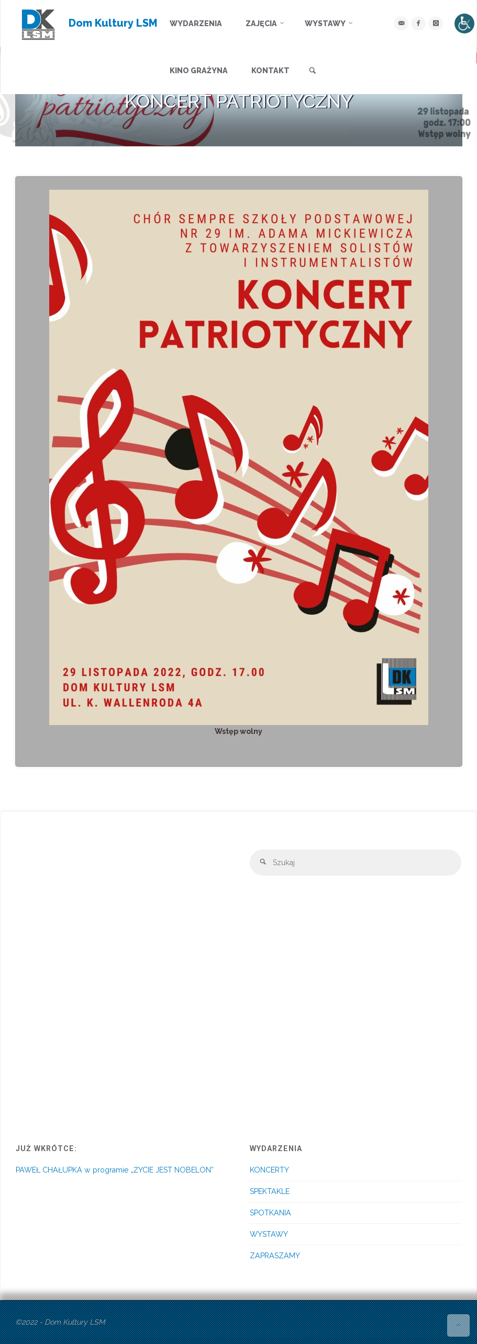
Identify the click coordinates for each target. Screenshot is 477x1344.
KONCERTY (269, 1170)
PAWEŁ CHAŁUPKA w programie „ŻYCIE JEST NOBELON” (115, 1170)
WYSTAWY (269, 1234)
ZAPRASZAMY (275, 1255)
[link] (312, 71)
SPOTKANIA (270, 1213)
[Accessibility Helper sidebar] (464, 23)
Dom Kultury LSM (113, 23)
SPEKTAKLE (270, 1191)
